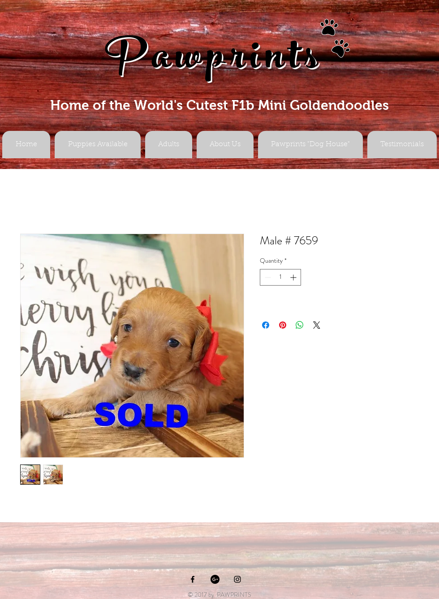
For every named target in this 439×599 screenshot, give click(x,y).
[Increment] (294, 277)
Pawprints (214, 61)
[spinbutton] (280, 277)
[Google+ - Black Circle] (215, 579)
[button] (168, 144)
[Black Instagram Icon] (237, 579)
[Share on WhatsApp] (299, 325)
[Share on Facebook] (265, 325)
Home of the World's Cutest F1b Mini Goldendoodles (219, 105)
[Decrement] (266, 277)
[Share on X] (316, 325)
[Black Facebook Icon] (192, 579)
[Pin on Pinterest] (282, 325)
